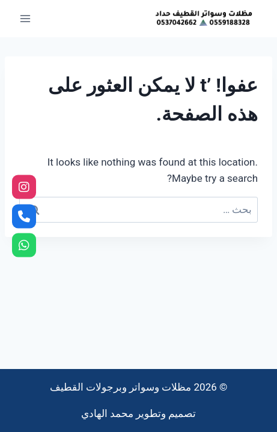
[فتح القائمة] (25, 18)
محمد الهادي (107, 413)
